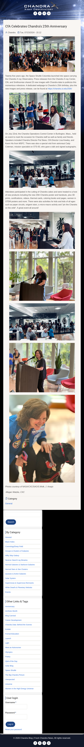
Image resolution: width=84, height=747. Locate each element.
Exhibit (7, 629)
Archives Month (11, 611)
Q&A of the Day (11, 661)
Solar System (10, 578)
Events (8, 592)
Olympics (8, 652)
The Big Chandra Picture (14, 675)
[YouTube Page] (49, 13)
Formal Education (12, 634)
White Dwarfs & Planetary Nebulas (18, 587)
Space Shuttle (10, 670)
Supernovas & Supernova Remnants (19, 583)
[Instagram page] (44, 13)
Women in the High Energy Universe (19, 689)
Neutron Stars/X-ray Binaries (16, 560)
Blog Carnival (10, 616)
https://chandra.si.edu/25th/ (60, 89)
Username (10, 702)
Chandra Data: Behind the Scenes (18, 625)
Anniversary (9, 606)
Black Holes (9, 542)
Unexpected (10, 679)
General (8, 503)
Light (7, 643)
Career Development (13, 620)
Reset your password (13, 729)
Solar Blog (9, 666)
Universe (8, 684)
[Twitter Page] (40, 13)
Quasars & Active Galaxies (15, 574)
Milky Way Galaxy (12, 555)
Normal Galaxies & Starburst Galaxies (20, 565)
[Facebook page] (35, 13)
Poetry (7, 657)
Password (10, 713)
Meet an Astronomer (13, 647)
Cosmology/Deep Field (14, 546)
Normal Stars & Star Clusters (16, 569)
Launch (8, 638)
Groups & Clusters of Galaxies (17, 551)
